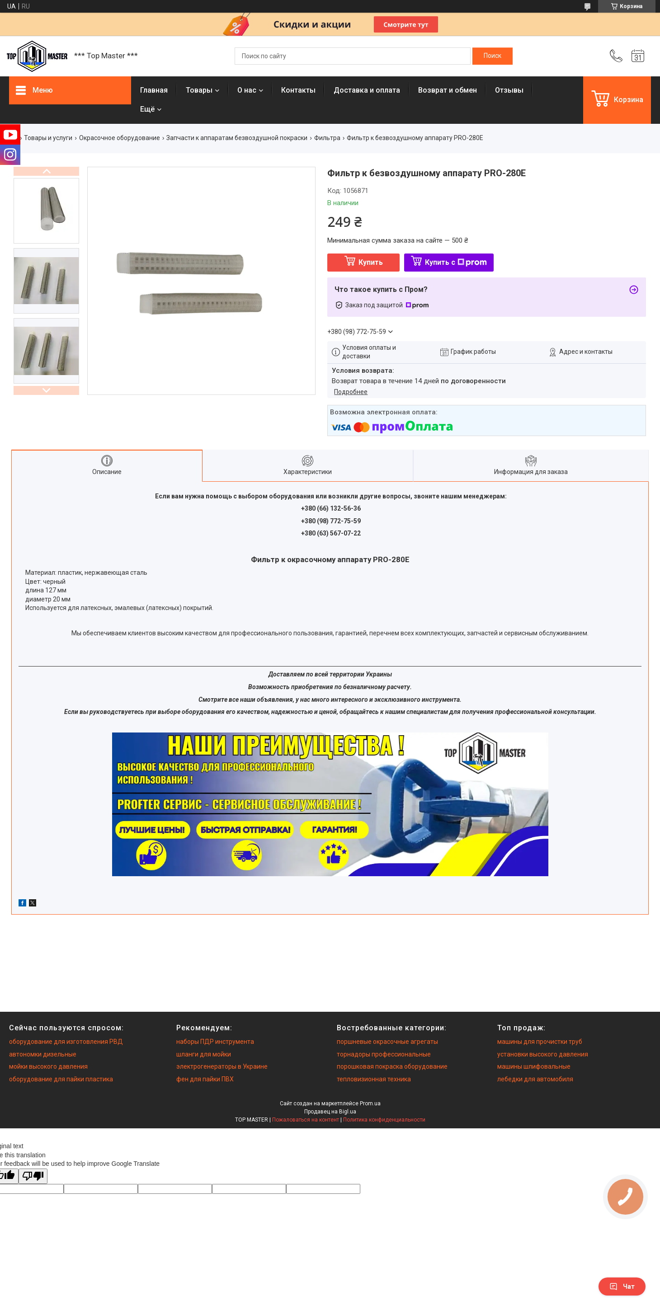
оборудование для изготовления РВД (66, 1041)
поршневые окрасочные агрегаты (387, 1041)
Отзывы (509, 90)
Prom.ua (370, 1103)
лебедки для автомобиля (535, 1079)
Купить (370, 262)
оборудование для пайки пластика (61, 1079)
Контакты (298, 90)
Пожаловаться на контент (305, 1120)
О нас (246, 90)
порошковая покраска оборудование (392, 1066)
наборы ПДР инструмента (215, 1041)
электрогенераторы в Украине (222, 1066)
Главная (154, 90)
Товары (199, 90)
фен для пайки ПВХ (205, 1079)
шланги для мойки (203, 1054)
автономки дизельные (42, 1054)
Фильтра (327, 137)
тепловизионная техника (374, 1079)
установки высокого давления (542, 1054)
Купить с (456, 262)
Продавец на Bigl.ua (330, 1111)
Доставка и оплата (367, 90)
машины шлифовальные (533, 1066)
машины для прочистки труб (539, 1041)
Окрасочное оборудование (119, 137)
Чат (622, 1286)
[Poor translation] (33, 1176)
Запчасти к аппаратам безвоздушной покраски (236, 137)
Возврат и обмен (447, 90)
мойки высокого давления (48, 1066)
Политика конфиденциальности (384, 1120)
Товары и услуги (48, 137)
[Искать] (492, 56)
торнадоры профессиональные (384, 1054)
